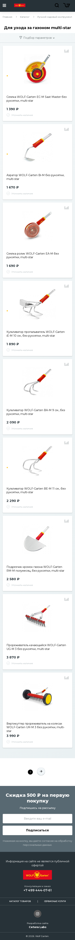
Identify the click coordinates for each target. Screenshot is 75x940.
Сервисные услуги (55, 901)
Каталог (25, 16)
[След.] (41, 772)
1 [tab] (7, 75)
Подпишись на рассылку (38, 808)
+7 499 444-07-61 (37, 890)
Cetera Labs (37, 927)
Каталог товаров (20, 901)
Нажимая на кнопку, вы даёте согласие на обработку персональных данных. (37, 842)
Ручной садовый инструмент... (55, 16)
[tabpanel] (37, 73)
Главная (7, 16)
